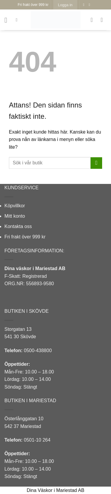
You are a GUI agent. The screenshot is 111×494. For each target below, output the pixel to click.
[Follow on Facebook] (84, 5)
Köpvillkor (14, 205)
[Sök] (18, 19)
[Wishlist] (93, 19)
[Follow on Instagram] (90, 5)
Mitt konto (14, 216)
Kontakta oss (18, 226)
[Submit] (96, 163)
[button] (65, 4)
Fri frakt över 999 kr (25, 236)
